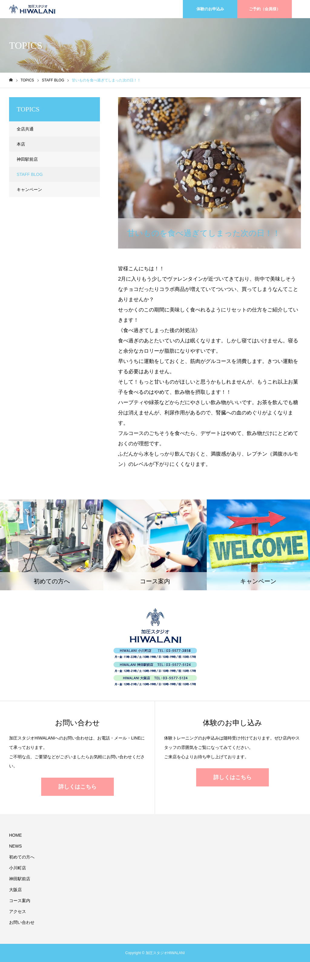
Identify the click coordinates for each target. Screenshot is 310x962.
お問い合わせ (22, 922)
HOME (15, 835)
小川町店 (17, 867)
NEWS (15, 846)
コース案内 (19, 900)
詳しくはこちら (77, 787)
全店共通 (25, 129)
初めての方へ (22, 857)
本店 (21, 144)
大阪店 (15, 889)
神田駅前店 (27, 159)
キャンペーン (29, 189)
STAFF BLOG (139, 102)
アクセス (17, 911)
